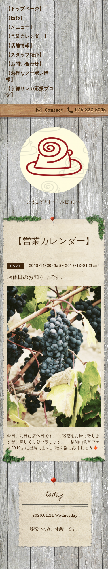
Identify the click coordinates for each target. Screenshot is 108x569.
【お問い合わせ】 (25, 64)
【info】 (15, 18)
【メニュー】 (20, 27)
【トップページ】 (25, 8)
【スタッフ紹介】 (25, 54)
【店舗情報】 (20, 45)
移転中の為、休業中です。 (55, 528)
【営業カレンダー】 (27, 36)
